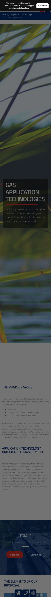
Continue (42, 6)
